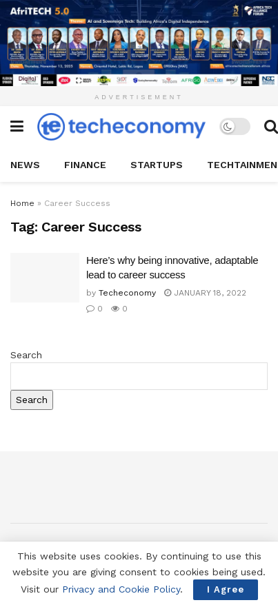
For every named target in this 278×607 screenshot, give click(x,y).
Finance (85, 164)
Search (26, 354)
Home (22, 203)
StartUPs (156, 164)
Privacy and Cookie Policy (121, 589)
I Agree (225, 589)
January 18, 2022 (205, 293)
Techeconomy (127, 293)
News (25, 164)
